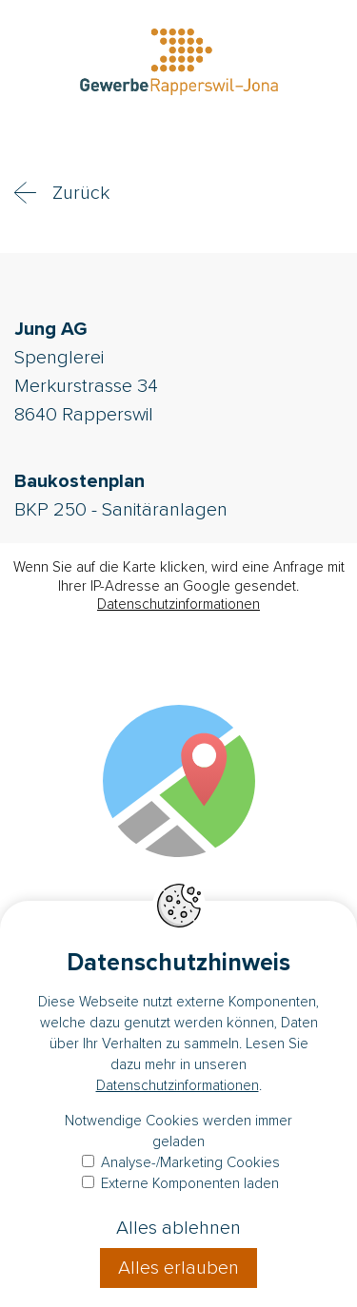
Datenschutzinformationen (178, 604)
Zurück (80, 193)
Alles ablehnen (178, 1228)
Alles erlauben (178, 1268)
